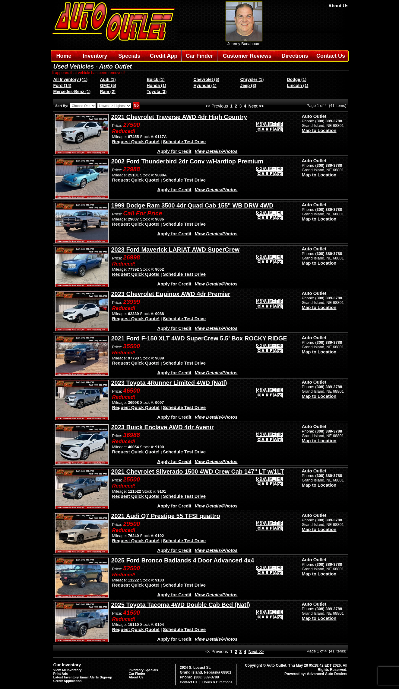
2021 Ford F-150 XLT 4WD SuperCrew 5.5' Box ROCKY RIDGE (199, 338)
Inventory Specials (143, 670)
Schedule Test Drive (184, 141)
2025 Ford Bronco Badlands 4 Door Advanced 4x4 (182, 560)
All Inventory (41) (70, 79)
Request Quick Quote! (136, 141)
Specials (129, 56)
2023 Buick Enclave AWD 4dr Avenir (162, 427)
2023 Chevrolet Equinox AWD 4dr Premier (170, 294)
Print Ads (60, 673)
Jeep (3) (248, 85)
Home (63, 56)
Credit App (163, 56)
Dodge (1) (297, 79)
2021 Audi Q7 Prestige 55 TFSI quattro (165, 516)
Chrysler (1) (252, 79)
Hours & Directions (217, 682)
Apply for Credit (174, 151)
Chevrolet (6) (207, 79)
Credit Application (67, 681)
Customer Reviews (247, 56)
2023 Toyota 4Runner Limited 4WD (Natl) (169, 382)
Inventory (95, 56)
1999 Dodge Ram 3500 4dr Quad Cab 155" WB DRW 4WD (192, 205)
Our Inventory (67, 664)
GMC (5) (108, 85)
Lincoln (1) (298, 85)
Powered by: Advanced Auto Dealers (315, 674)
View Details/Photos (216, 151)
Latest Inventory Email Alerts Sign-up (82, 677)
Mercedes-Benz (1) (72, 91)
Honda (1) (156, 85)
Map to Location (319, 130)
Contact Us (330, 56)
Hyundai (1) (205, 85)
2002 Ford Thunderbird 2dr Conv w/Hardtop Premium (187, 161)
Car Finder (199, 56)
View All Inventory (67, 670)
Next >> (256, 106)
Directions (295, 56)
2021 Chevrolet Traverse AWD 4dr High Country (179, 117)
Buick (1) (156, 79)
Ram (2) (108, 91)
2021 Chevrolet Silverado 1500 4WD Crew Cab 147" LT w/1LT (197, 471)
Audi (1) (108, 79)
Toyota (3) (157, 91)
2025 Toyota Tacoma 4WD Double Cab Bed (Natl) (180, 604)
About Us (338, 5)
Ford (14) (62, 85)
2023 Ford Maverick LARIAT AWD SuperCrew (175, 249)
